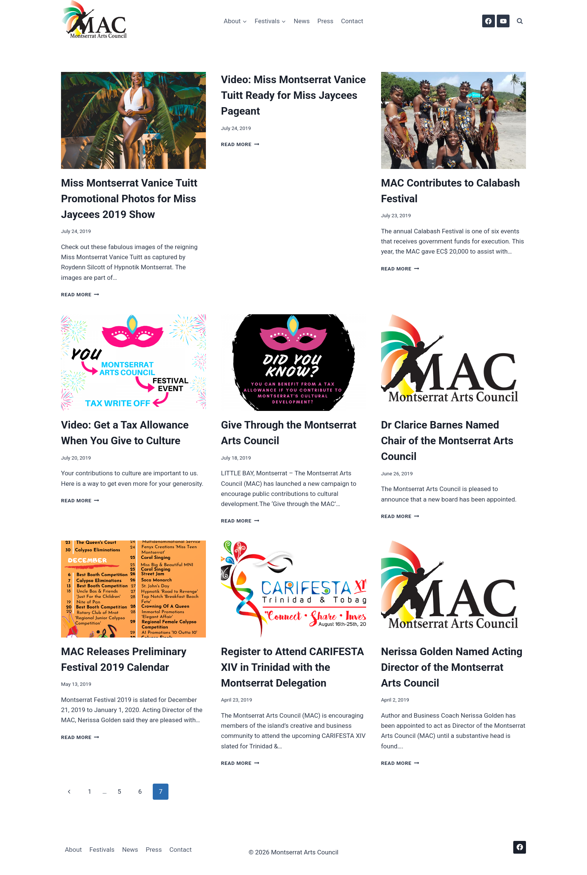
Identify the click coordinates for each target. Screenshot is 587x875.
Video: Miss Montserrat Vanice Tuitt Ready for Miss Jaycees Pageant (293, 95)
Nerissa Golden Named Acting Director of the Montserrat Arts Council (452, 667)
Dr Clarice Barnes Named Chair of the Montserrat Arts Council (447, 441)
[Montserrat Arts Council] (98, 21)
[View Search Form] (519, 21)
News (302, 21)
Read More (80, 294)
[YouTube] (503, 21)
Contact (352, 21)
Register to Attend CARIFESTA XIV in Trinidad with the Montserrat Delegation (292, 667)
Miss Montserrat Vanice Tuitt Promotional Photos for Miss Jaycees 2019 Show (129, 199)
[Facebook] (488, 21)
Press (325, 21)
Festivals (102, 849)
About (73, 849)
